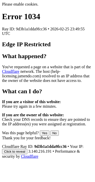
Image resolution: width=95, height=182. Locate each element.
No (54, 133)
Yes (44, 133)
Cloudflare (10, 71)
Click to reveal (14, 151)
